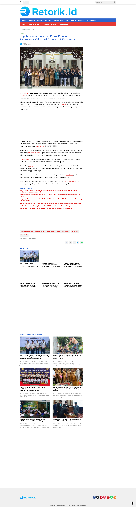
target (31, 166)
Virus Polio (24, 235)
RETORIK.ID (24, 93)
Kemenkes (62, 104)
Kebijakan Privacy (34, 24)
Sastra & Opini (71, 20)
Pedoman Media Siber (57, 506)
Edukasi (81, 20)
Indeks (26, 2)
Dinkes (22, 95)
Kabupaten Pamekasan (72, 181)
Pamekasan (50, 232)
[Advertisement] (51, 125)
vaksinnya (25, 159)
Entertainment (58, 20)
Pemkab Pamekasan (62, 232)
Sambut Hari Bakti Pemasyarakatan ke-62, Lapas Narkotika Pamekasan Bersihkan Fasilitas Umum (50, 195)
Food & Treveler (91, 20)
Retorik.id (75, 232)
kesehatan (69, 175)
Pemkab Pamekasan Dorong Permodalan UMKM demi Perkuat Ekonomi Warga (45, 206)
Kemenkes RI (39, 146)
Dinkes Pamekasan (26, 232)
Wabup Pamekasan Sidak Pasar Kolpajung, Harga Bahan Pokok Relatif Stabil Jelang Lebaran (50, 203)
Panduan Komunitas (49, 24)
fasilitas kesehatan (34, 153)
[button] (114, 2)
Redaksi (23, 24)
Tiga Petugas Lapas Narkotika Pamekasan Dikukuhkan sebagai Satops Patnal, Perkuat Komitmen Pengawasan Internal (48, 191)
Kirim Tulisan (71, 506)
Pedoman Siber (64, 24)
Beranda (23, 20)
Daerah (39, 20)
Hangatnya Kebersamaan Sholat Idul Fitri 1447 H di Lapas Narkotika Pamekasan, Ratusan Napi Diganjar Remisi (51, 200)
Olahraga (48, 20)
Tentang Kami (81, 506)
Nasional (32, 20)
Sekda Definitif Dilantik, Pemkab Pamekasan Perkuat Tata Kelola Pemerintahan (46, 208)
